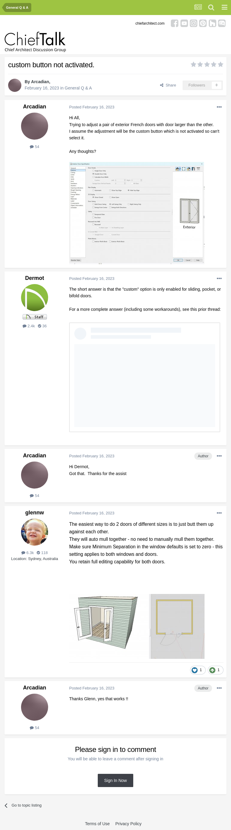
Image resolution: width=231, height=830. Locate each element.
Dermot (34, 278)
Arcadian (40, 81)
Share (168, 85)
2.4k (29, 326)
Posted (91, 107)
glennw (34, 513)
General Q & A (78, 88)
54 (34, 146)
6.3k (27, 552)
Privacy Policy (128, 823)
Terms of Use (97, 823)
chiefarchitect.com (150, 23)
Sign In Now (115, 780)
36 (42, 326)
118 (42, 552)
